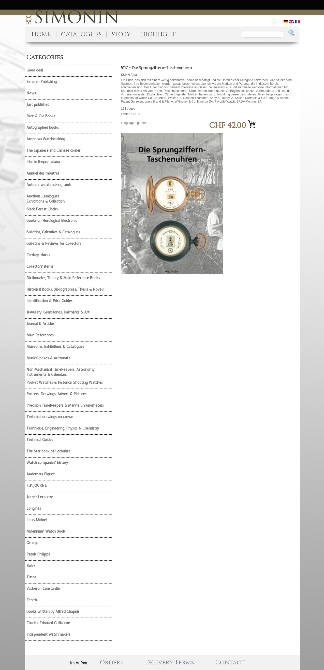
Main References (40, 335)
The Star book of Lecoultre (48, 451)
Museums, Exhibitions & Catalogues (55, 346)
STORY (121, 35)
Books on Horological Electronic (51, 220)
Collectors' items (39, 266)
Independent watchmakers (48, 634)
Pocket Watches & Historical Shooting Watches (64, 382)
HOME (41, 35)
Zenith (31, 600)
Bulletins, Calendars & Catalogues (53, 232)
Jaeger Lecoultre (39, 497)
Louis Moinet (37, 520)
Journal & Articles (40, 323)
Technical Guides (39, 439)
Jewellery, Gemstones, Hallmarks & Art (58, 312)
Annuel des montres (42, 173)
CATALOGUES (81, 35)
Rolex (30, 565)
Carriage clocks (38, 255)
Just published (37, 104)
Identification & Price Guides (49, 300)
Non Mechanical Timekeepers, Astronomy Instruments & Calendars (60, 372)
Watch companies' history (47, 462)
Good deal (34, 70)
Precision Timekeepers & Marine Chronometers (65, 405)
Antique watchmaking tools (48, 184)
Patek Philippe (38, 554)
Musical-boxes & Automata (48, 358)
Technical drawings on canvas (49, 417)
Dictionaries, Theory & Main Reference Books (63, 278)
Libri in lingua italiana (43, 162)
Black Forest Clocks (42, 209)
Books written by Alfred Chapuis (52, 611)
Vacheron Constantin (43, 588)
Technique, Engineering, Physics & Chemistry (62, 428)
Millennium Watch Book (45, 531)
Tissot (31, 577)
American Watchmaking (45, 139)
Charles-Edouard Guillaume (48, 623)
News (31, 93)
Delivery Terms (169, 663)
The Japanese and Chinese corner (53, 150)
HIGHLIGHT (158, 35)
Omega (32, 542)
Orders (111, 663)
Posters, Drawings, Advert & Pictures (56, 394)
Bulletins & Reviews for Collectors (53, 243)
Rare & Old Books (40, 116)
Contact (230, 663)
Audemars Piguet (40, 474)
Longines (33, 508)
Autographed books (42, 127)
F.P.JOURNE (36, 485)
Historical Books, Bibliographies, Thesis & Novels (65, 289)
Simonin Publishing (41, 81)
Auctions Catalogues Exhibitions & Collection (45, 199)
